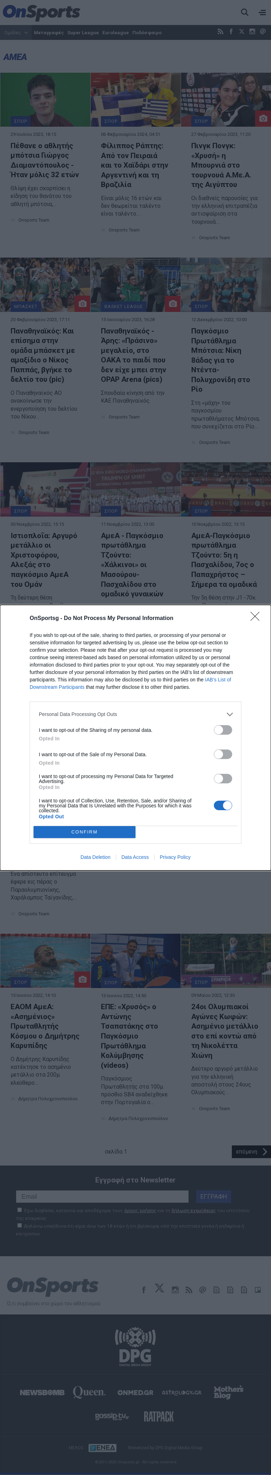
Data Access (135, 857)
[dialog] (135, 738)
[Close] (257, 618)
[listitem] (135, 714)
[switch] (223, 730)
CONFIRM (84, 832)
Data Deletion (95, 857)
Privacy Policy (175, 857)
